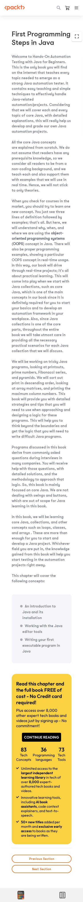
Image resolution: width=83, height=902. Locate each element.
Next (41, 869)
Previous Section (41, 859)
